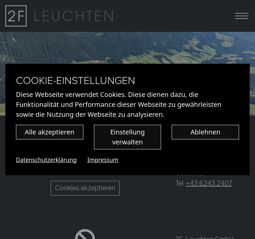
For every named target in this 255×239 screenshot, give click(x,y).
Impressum (103, 160)
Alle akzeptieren (50, 131)
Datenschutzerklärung (46, 160)
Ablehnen (205, 131)
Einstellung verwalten (127, 136)
